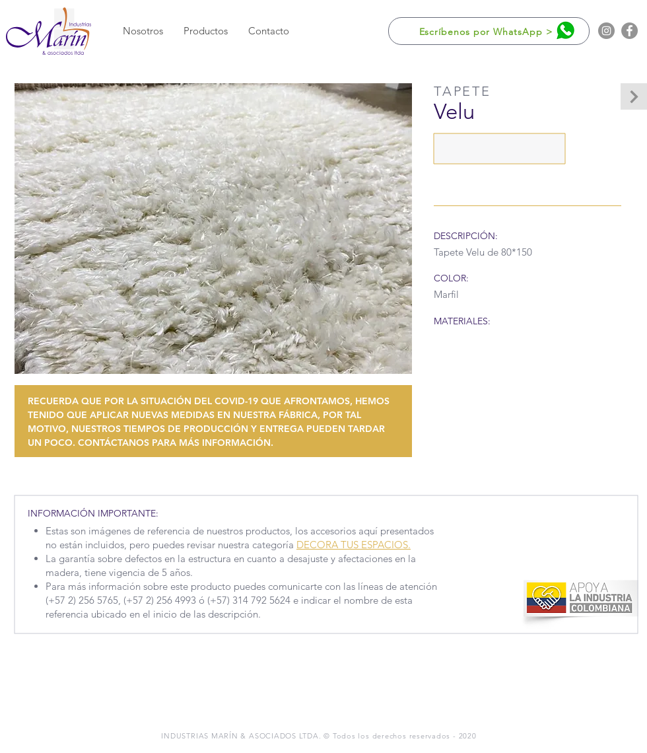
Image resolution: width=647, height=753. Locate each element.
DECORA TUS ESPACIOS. (353, 544)
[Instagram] (606, 30)
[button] (205, 31)
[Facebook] (629, 30)
